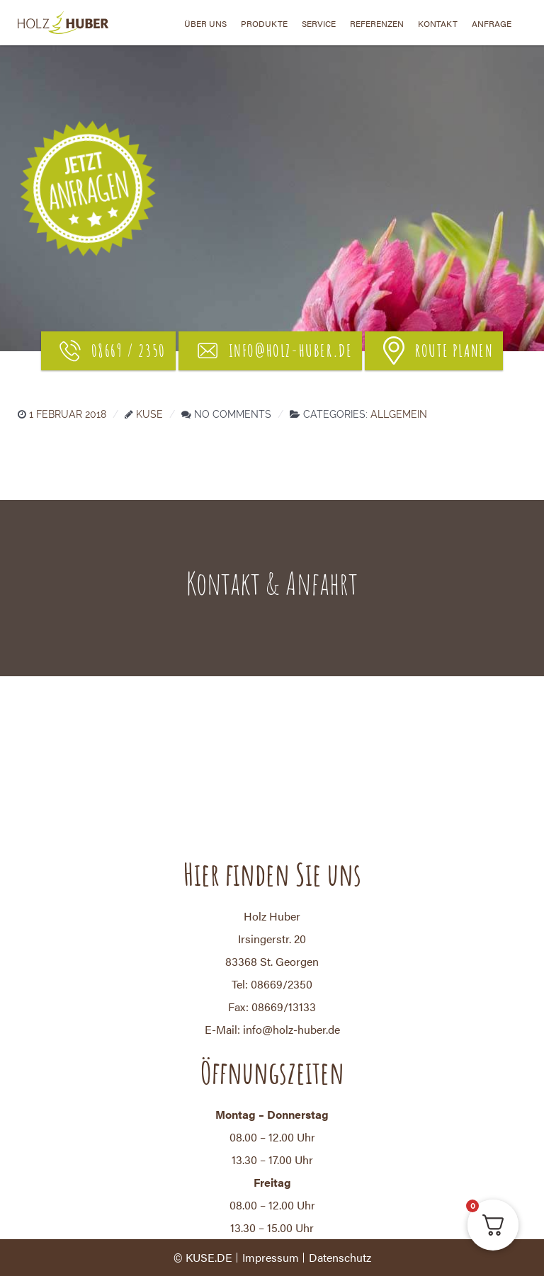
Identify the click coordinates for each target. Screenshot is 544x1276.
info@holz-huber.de (273, 350)
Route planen (436, 350)
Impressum (270, 1257)
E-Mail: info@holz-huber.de (272, 1029)
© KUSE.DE (203, 1257)
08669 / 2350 (111, 350)
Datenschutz (340, 1257)
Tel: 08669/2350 (272, 984)
